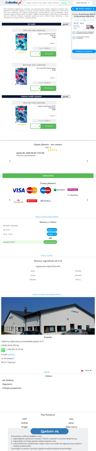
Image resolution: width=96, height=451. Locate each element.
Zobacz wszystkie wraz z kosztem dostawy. (47, 294)
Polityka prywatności (12, 388)
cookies (32, 436)
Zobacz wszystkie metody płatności (46, 217)
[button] (9, 166)
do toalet (31, 24)
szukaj (63, 2)
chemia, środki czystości (31, 96)
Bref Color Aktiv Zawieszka (34, 30)
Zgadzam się (49, 431)
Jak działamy (8, 380)
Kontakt (47, 372)
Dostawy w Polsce (47, 255)
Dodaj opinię (48, 175)
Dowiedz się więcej (84, 51)
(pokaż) (11, 354)
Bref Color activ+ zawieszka (34, 65)
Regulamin (7, 384)
